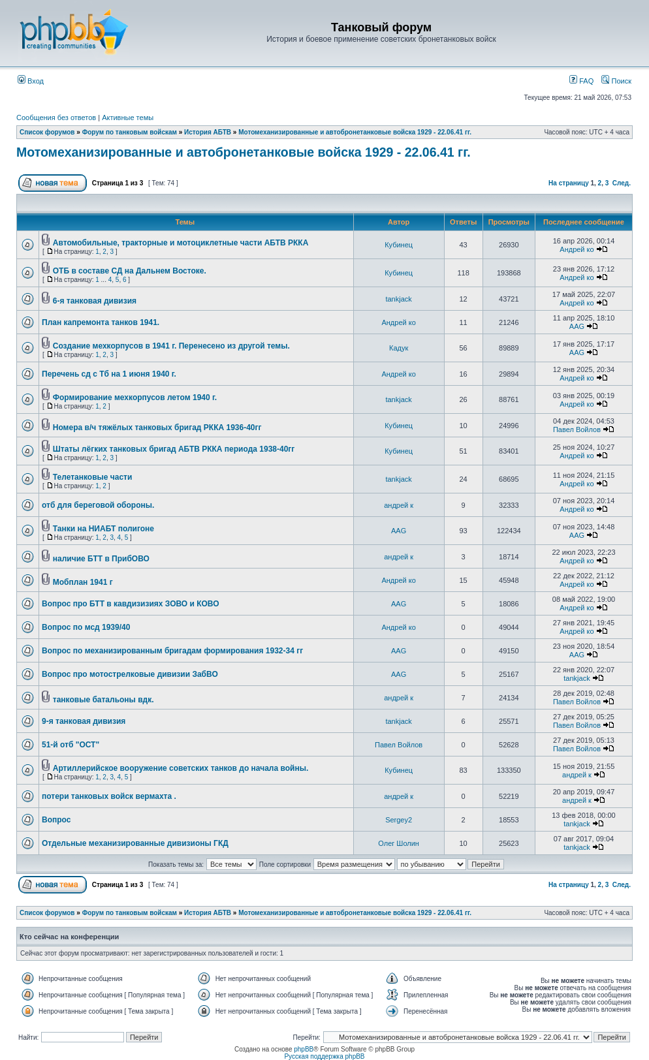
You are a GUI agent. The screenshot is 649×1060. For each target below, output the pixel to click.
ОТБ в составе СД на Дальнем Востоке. (129, 270)
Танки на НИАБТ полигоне (103, 528)
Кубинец (399, 245)
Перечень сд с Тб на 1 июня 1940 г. (109, 374)
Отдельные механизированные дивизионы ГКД (135, 843)
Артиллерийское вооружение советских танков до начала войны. (180, 768)
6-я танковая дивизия (94, 300)
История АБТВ (207, 132)
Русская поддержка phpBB (324, 1056)
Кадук (398, 348)
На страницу (568, 183)
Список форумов (47, 132)
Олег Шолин (398, 843)
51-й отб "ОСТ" (70, 744)
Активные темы (127, 117)
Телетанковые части (93, 477)
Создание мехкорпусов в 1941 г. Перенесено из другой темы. (171, 346)
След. (621, 183)
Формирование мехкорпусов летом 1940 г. (135, 397)
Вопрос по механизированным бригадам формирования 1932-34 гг (172, 650)
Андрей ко (577, 249)
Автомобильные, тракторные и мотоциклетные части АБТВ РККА (181, 242)
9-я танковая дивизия (83, 721)
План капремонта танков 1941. (100, 322)
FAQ (581, 81)
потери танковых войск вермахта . (109, 796)
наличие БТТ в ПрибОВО (101, 558)
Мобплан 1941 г (83, 582)
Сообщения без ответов (56, 117)
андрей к (398, 505)
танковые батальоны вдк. (103, 699)
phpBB (303, 1049)
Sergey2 (398, 820)
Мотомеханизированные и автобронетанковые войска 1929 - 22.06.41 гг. (354, 132)
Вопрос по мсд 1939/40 (86, 627)
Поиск (616, 81)
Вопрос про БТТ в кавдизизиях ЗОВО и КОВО (130, 603)
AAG (576, 326)
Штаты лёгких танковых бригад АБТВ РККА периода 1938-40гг (174, 449)
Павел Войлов (577, 429)
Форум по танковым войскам (129, 132)
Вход (31, 81)
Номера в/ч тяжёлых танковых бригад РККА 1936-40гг (157, 427)
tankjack (398, 299)
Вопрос (56, 819)
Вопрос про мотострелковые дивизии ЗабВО (130, 674)
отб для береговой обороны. (98, 505)
